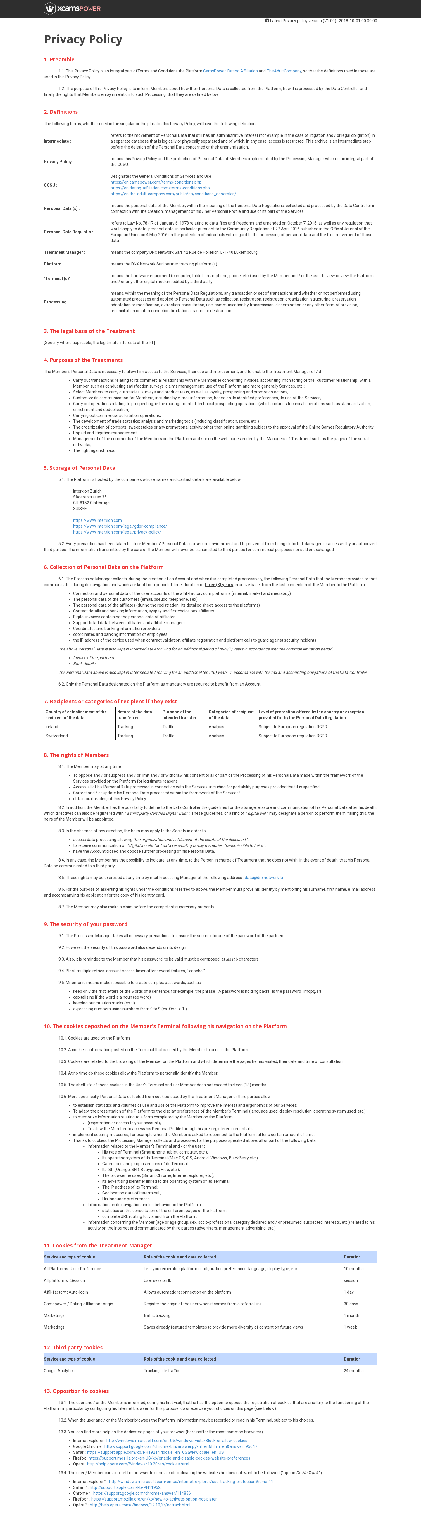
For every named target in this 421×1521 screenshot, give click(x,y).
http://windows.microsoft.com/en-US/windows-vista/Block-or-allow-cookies (176, 1440)
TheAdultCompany (284, 71)
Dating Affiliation (242, 71)
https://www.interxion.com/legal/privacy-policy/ (117, 532)
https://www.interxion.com (97, 520)
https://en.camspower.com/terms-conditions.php (156, 182)
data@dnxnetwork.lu (264, 877)
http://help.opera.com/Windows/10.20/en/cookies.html (138, 1464)
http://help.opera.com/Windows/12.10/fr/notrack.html (140, 1505)
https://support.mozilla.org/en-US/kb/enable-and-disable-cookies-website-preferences (169, 1458)
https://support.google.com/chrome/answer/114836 (142, 1493)
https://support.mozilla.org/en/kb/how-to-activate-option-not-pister (154, 1499)
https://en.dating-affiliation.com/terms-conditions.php (160, 188)
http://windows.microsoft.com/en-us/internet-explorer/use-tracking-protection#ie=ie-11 (191, 1481)
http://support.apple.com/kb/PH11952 (125, 1487)
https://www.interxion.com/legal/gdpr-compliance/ (120, 526)
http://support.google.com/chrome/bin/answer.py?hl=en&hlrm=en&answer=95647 (180, 1446)
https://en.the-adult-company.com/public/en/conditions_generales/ (173, 193)
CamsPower (214, 71)
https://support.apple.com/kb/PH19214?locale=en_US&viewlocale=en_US (155, 1452)
